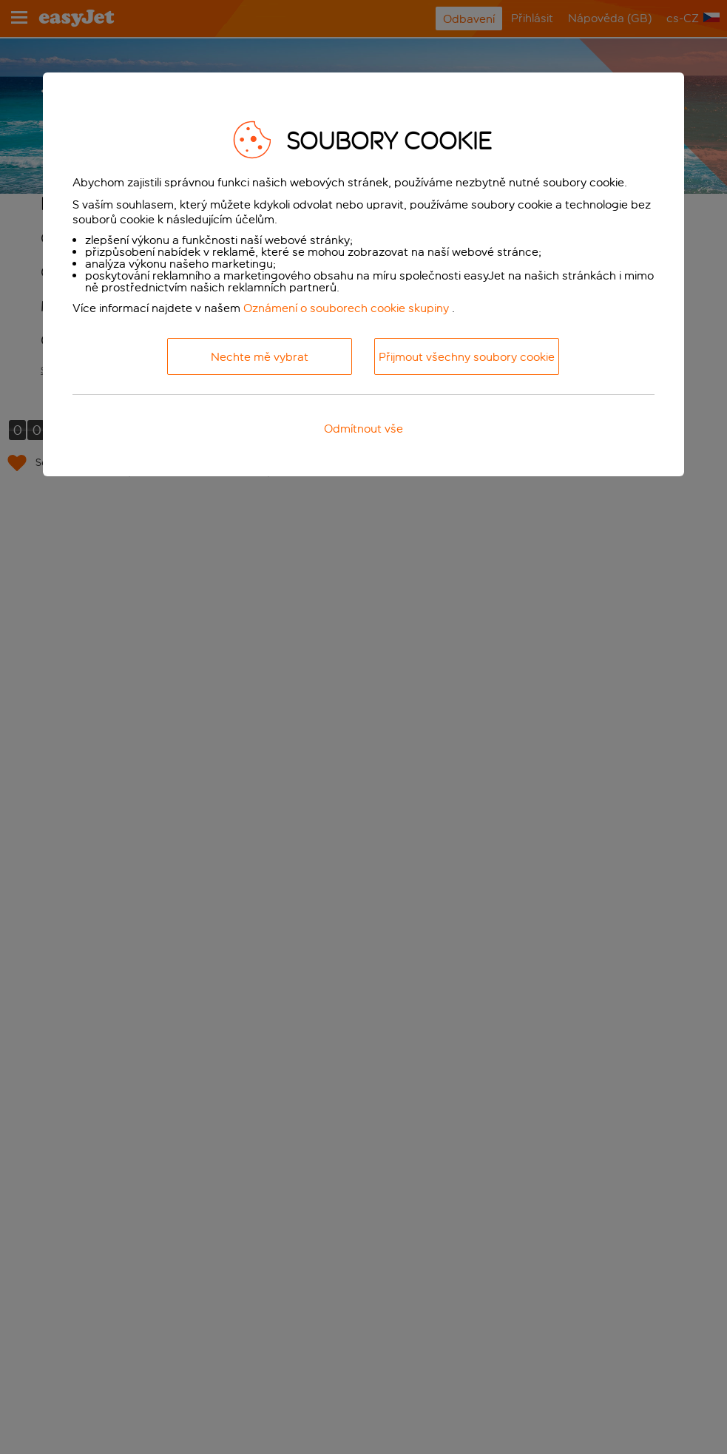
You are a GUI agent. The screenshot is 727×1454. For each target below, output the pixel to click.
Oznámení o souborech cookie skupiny (346, 308)
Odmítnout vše (363, 429)
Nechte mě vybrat (259, 357)
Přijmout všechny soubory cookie (467, 357)
